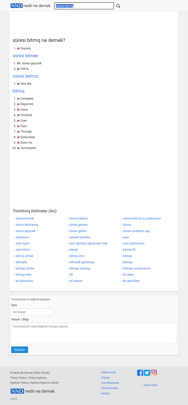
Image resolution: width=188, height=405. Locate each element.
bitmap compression (137, 268)
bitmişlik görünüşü (81, 262)
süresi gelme (78, 231)
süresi (127, 224)
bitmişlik (21, 262)
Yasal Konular (109, 388)
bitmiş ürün (77, 256)
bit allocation (24, 281)
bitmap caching (79, 268)
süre (126, 237)
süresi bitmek (25, 55)
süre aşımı (23, 243)
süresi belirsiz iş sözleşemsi (142, 218)
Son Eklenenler (110, 382)
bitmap (127, 262)
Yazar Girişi (150, 385)
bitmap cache (25, 268)
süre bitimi (23, 249)
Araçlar (105, 377)
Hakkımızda (108, 372)
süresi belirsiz (26, 76)
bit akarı (128, 274)
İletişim (105, 393)
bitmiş (19, 91)
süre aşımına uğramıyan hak (88, 243)
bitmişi (127, 256)
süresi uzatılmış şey (136, 231)
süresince (22, 237)
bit (71, 274)
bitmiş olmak (24, 256)
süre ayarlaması (133, 243)
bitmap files (24, 274)
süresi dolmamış (27, 224)
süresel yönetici (79, 237)
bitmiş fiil (129, 249)
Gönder (19, 350)
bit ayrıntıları (131, 281)
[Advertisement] (94, 23)
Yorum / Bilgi (20, 319)
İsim (14, 305)
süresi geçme (78, 224)
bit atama (75, 281)
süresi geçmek (25, 231)
